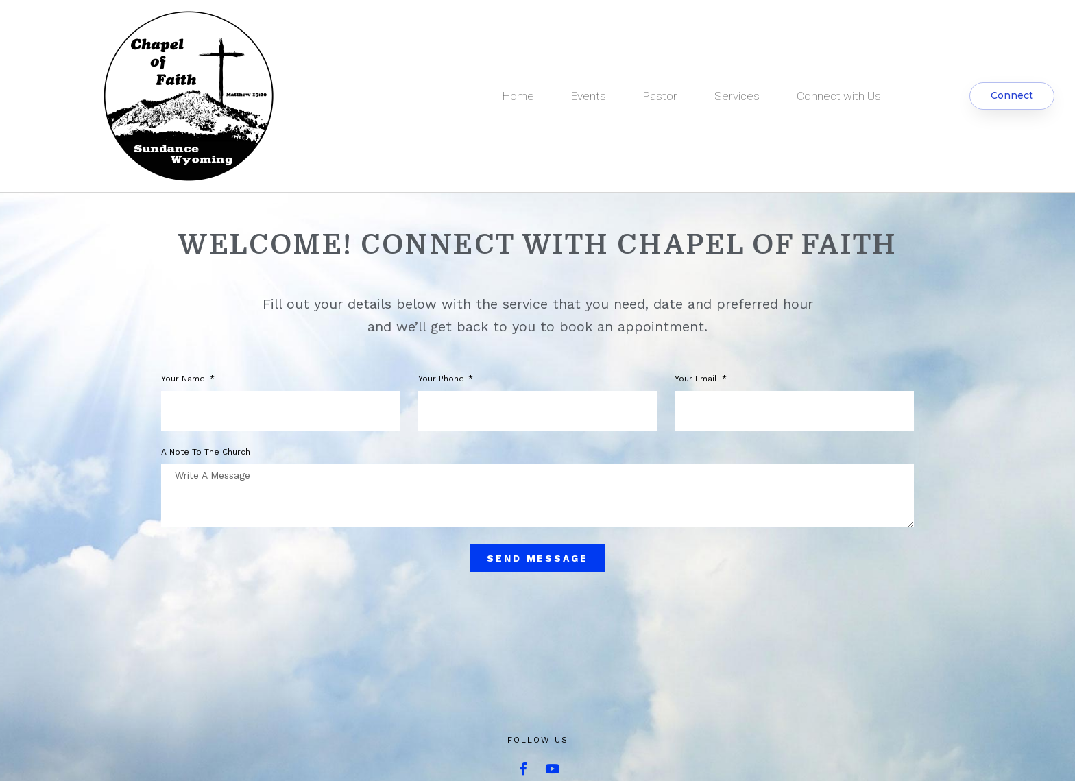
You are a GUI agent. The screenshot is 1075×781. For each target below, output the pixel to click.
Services (737, 96)
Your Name (184, 378)
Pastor (660, 96)
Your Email (697, 378)
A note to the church (205, 452)
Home (518, 96)
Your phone (442, 378)
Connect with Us (839, 96)
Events (588, 96)
